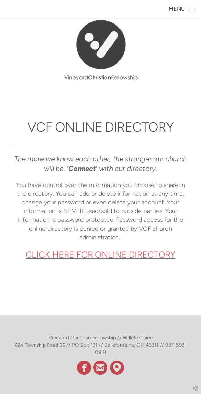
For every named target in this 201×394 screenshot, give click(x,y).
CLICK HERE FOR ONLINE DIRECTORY (100, 254)
